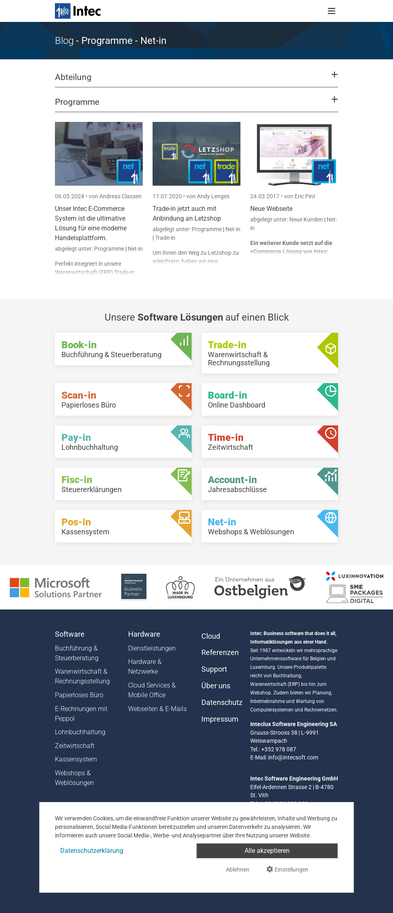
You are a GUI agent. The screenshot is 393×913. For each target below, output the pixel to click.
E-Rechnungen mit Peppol (81, 713)
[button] (196, 81)
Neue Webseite (271, 209)
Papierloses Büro (79, 695)
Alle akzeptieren (267, 850)
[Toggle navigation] (331, 10)
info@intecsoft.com (293, 757)
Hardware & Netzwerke (145, 666)
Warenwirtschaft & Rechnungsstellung (82, 676)
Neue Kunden (306, 219)
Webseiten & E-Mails (157, 709)
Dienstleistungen (152, 648)
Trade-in (165, 237)
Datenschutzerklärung (91, 850)
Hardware (144, 634)
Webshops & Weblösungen (74, 778)
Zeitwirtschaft (74, 746)
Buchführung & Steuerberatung (76, 653)
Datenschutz (220, 702)
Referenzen (220, 652)
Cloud (210, 636)
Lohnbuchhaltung (80, 732)
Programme (109, 248)
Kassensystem (76, 759)
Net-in (135, 248)
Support (214, 669)
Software (70, 634)
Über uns (215, 686)
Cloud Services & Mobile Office (152, 690)
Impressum (219, 719)
